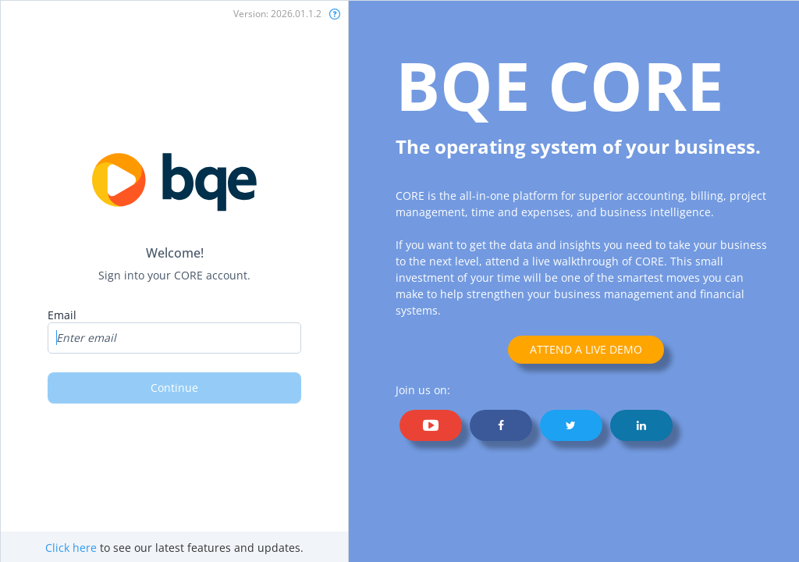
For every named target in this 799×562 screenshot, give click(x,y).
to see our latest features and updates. (174, 547)
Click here (71, 547)
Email (62, 315)
